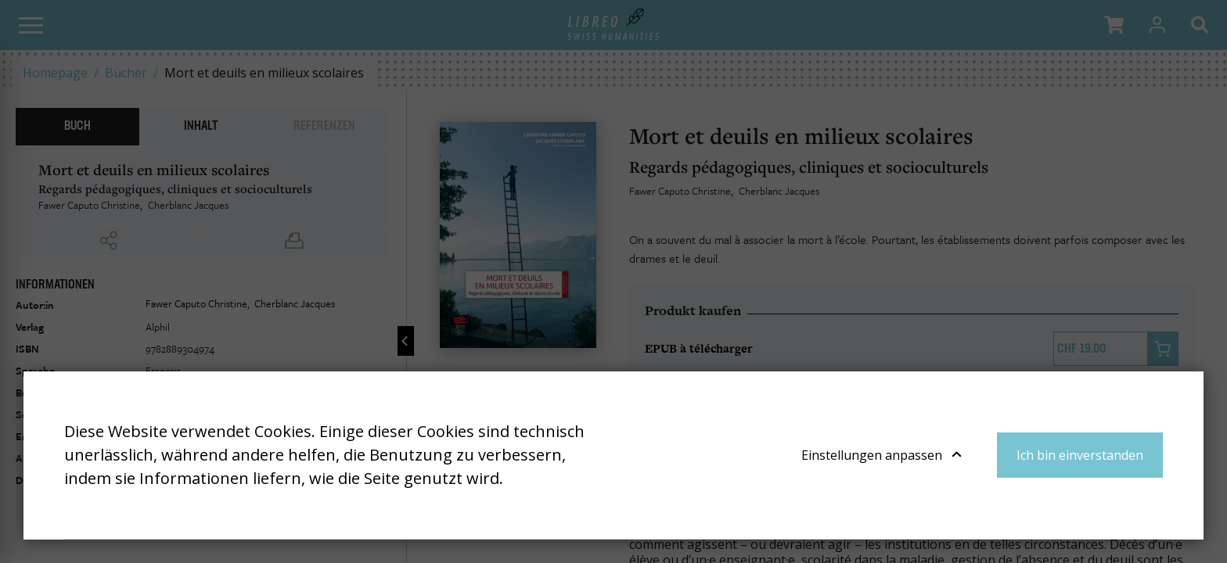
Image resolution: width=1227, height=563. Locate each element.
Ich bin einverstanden (1080, 455)
